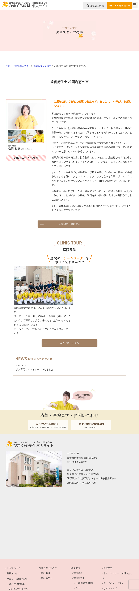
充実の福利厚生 (17, 550)
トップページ (13, 534)
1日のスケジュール (18, 555)
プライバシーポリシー (115, 549)
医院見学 (108, 534)
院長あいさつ (13, 539)
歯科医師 (13, 570)
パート (79, 554)
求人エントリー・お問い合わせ (117, 541)
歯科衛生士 (14, 575)
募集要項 (75, 534)
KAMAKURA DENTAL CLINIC (63, 587)
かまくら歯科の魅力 (17, 545)
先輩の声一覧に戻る (69, 223)
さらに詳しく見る (69, 309)
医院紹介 (13, 560)
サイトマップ (110, 554)
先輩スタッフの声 (48, 534)
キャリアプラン (14, 565)
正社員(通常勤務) (84, 549)
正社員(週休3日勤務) (86, 559)
